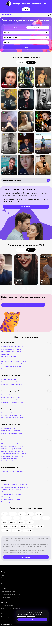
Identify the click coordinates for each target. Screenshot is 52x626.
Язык (3, 614)
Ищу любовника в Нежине (9, 461)
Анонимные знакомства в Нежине (11, 359)
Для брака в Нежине (7, 369)
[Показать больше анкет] (26, 180)
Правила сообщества (7, 605)
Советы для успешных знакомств (10, 608)
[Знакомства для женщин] (26, 409)
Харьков (3, 581)
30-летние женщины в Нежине (11, 489)
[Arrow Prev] (23, 288)
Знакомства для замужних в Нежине (12, 474)
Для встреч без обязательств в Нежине (13, 364)
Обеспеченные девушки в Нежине (11, 444)
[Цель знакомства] (26, 342)
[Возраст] (26, 480)
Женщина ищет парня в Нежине (11, 400)
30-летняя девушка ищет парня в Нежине (14, 484)
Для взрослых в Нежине (8, 356)
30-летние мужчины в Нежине (10, 497)
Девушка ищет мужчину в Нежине (11, 431)
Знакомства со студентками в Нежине (13, 402)
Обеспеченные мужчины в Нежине (12, 451)
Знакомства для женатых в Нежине (12, 471)
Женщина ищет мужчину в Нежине (12, 433)
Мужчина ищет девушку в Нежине (11, 384)
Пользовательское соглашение (10, 591)
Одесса (3, 578)
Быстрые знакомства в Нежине (11, 349)
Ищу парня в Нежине (7, 395)
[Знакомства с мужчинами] (26, 424)
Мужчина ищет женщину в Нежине (12, 418)
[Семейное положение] (26, 467)
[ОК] (32, 619)
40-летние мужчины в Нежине (10, 499)
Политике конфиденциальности (26, 616)
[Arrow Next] (28, 288)
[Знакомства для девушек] (26, 375)
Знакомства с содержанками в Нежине (13, 454)
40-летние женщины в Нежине (11, 492)
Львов (2, 584)
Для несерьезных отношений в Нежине (13, 361)
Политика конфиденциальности (10, 597)
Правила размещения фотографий (10, 594)
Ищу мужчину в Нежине (8, 428)
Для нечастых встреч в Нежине (11, 351)
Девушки (14, 28)
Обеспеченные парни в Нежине (11, 449)
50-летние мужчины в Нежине (10, 502)
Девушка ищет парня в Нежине (11, 397)
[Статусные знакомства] (26, 439)
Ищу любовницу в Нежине (9, 458)
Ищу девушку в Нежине (8, 379)
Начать (26, 9)
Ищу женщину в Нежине (8, 413)
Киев (2, 575)
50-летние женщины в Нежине (11, 494)
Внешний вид (5, 617)
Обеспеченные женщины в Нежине (12, 446)
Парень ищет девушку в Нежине (11, 382)
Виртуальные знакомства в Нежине (12, 347)
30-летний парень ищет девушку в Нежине (14, 487)
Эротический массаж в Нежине (11, 366)
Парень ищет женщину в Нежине (11, 415)
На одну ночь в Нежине (8, 354)
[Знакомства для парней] (26, 391)
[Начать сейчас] (26, 207)
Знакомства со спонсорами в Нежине (13, 456)
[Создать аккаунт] (26, 557)
